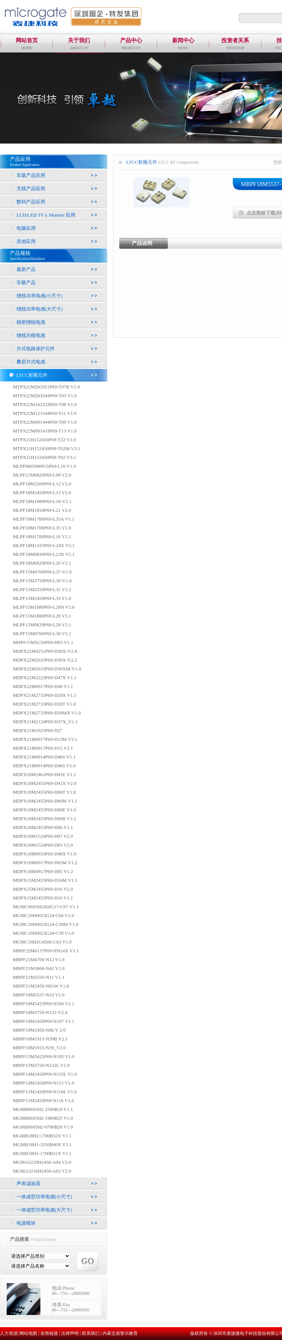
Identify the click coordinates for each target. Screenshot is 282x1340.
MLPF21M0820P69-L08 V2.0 (42, 475)
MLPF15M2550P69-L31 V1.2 (42, 589)
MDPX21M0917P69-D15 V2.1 (43, 748)
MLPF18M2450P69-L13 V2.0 (42, 492)
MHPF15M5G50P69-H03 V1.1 (43, 642)
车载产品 (26, 282)
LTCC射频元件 (32, 375)
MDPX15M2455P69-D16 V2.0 (43, 889)
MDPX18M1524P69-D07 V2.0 (43, 836)
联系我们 (91, 1333)
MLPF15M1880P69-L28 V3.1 (42, 616)
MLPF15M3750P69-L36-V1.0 (42, 580)
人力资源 (9, 1333)
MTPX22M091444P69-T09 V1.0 (45, 422)
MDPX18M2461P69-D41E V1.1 (44, 774)
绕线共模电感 (31, 335)
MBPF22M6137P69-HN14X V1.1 (46, 950)
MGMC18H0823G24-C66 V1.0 (43, 915)
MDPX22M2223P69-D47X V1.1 (44, 677)
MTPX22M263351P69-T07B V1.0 (46, 387)
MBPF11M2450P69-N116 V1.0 (43, 1100)
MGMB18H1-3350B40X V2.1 (42, 1144)
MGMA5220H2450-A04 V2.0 (42, 1162)
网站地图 (28, 1333)
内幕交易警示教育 (120, 1333)
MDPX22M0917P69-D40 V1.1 (43, 686)
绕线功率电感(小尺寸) (40, 295)
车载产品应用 (31, 175)
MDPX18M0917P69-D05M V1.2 (45, 862)
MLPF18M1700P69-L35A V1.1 (43, 519)
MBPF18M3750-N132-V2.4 (40, 1012)
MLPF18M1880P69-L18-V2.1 (42, 501)
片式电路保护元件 (36, 348)
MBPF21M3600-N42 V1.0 (39, 968)
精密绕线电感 (31, 322)
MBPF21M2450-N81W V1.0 (41, 986)
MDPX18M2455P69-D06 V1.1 (43, 827)
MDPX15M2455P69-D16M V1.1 (45, 880)
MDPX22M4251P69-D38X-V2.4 (45, 651)
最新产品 (26, 269)
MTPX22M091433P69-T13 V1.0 (45, 431)
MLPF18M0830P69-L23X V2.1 (44, 554)
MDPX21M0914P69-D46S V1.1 (44, 757)
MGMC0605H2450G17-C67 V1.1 (46, 906)
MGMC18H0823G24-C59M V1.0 (45, 924)
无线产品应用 (31, 188)
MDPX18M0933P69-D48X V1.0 (44, 853)
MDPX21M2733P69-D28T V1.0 (44, 704)
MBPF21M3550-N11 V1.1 (38, 977)
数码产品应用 (31, 201)
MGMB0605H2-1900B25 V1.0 (43, 1118)
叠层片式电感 (31, 362)
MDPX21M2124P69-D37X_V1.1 (45, 721)
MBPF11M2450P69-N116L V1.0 (45, 1091)
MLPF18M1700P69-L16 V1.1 (42, 536)
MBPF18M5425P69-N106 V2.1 (43, 1003)
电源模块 (26, 1223)
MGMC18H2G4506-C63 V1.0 (42, 942)
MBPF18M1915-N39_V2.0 (39, 1047)
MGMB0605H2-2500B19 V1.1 (43, 1109)
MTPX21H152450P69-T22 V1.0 (44, 439)
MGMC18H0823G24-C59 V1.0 (43, 933)
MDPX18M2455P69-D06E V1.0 (44, 809)
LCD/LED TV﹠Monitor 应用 (46, 215)
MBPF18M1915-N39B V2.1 (40, 1039)
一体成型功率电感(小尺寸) (44, 1196)
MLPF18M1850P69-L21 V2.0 (42, 510)
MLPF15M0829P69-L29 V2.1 (42, 624)
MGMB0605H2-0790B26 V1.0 (43, 1127)
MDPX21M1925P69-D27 (37, 730)
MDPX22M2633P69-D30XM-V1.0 (47, 668)
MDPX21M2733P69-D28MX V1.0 (47, 713)
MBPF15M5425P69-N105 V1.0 (43, 1056)
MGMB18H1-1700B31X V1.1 (42, 1153)
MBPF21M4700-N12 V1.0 (39, 959)
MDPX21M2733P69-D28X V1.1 (44, 695)
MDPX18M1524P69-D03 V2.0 (43, 845)
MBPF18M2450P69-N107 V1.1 (43, 1021)
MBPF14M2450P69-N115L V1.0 (45, 1074)
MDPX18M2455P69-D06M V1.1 (45, 801)
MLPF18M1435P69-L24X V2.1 (44, 545)
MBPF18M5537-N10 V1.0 (39, 994)
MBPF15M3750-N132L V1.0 (41, 1065)
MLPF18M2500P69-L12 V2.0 (42, 483)
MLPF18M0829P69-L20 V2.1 (42, 563)
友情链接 (49, 1333)
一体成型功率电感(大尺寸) (44, 1210)
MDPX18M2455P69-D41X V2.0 (44, 783)
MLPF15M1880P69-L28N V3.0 (44, 607)
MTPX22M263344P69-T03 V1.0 (45, 395)
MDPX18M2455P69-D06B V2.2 (44, 818)
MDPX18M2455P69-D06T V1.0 (44, 792)
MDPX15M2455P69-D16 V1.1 (43, 898)
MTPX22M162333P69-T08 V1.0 (45, 404)
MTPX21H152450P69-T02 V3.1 (44, 457)
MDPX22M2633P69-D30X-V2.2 (45, 660)
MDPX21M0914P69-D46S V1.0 (44, 765)
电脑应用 (26, 228)
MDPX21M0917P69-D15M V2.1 (45, 739)
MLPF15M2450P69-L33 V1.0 (42, 598)
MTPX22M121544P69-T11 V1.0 (44, 413)
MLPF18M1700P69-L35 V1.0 (42, 527)
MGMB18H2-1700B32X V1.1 (42, 1135)
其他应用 (26, 241)
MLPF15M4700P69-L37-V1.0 (42, 572)
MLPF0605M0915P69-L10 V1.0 (44, 466)
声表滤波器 (28, 1183)
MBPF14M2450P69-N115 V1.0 (43, 1083)
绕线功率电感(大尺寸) (40, 309)
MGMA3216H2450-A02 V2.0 (42, 1171)
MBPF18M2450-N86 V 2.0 (39, 1030)
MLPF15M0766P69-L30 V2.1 (42, 633)
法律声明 (70, 1333)
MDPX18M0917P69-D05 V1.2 (43, 871)
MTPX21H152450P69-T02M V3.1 (46, 448)
